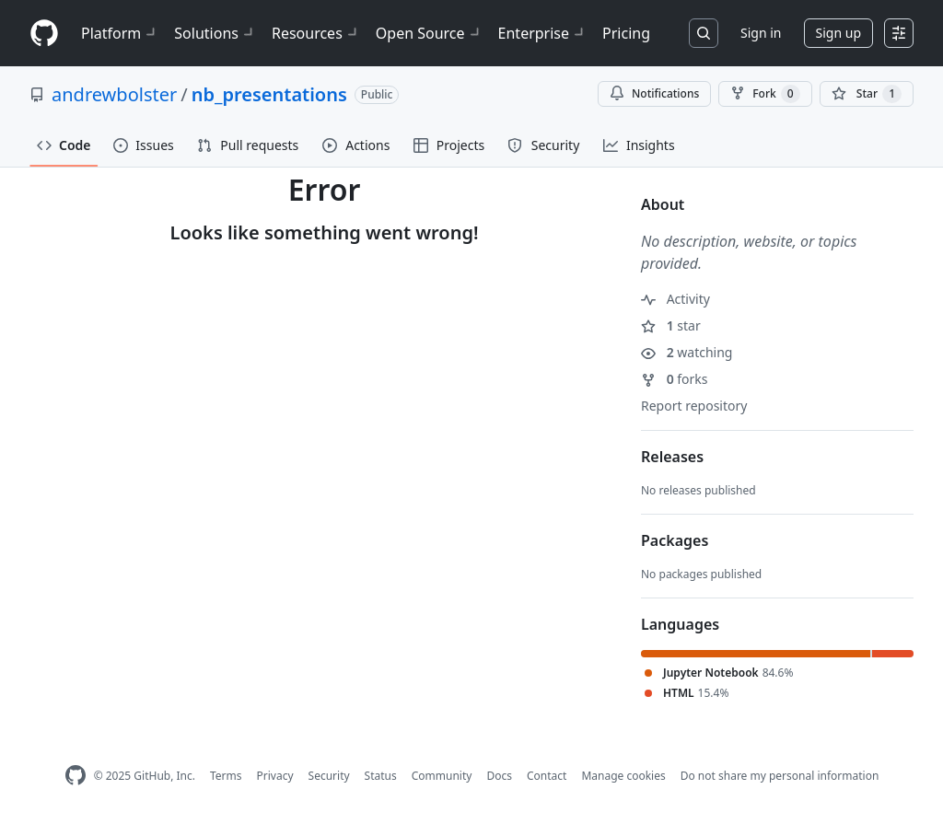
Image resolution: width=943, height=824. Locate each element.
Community (442, 775)
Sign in (760, 32)
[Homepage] (44, 33)
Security (329, 775)
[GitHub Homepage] (75, 775)
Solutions (215, 33)
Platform (120, 33)
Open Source (429, 33)
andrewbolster (114, 94)
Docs (499, 775)
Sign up (838, 32)
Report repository (694, 405)
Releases (672, 457)
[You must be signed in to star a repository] (867, 94)
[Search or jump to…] (703, 33)
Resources (316, 33)
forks (674, 379)
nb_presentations (269, 94)
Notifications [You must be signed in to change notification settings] (654, 93)
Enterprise (543, 33)
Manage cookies (623, 775)
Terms (226, 775)
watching (686, 352)
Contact (546, 775)
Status (381, 775)
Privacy (275, 775)
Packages (674, 540)
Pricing (626, 33)
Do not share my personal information (780, 775)
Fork (764, 94)
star (671, 325)
